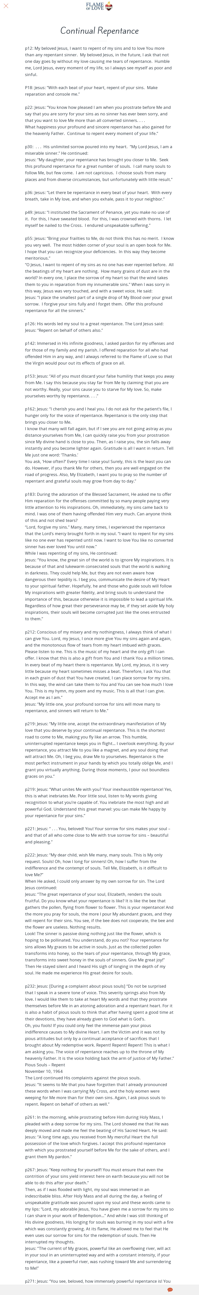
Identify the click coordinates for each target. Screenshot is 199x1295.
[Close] (6, 6)
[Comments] (169, 1289)
